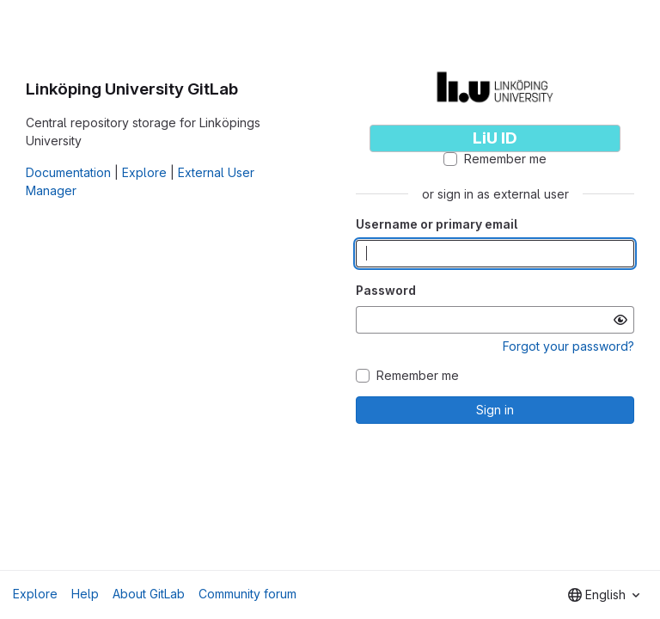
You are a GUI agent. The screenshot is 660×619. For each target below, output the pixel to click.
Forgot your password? (568, 346)
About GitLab (149, 593)
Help (85, 593)
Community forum (247, 593)
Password (386, 290)
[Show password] (620, 320)
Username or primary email (436, 224)
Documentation (68, 172)
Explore (144, 172)
